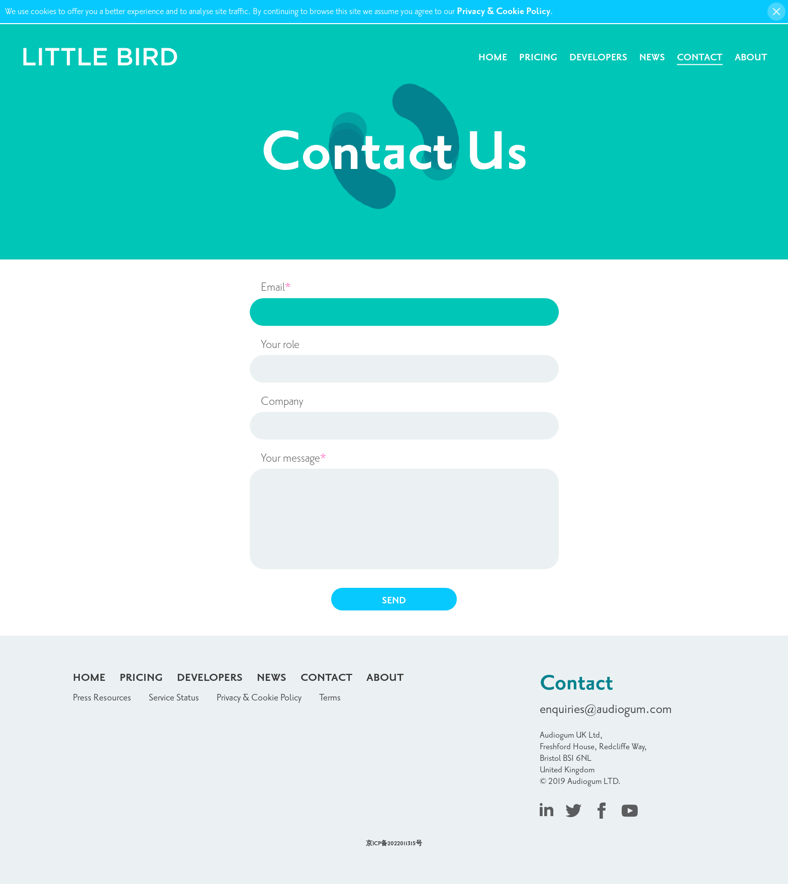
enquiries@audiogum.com (606, 709)
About (751, 57)
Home (492, 57)
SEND (394, 600)
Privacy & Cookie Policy (503, 11)
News (652, 57)
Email (276, 287)
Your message (293, 458)
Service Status (174, 697)
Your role (280, 344)
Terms (330, 697)
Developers (598, 57)
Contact (700, 57)
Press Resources (102, 697)
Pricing (538, 57)
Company (282, 401)
